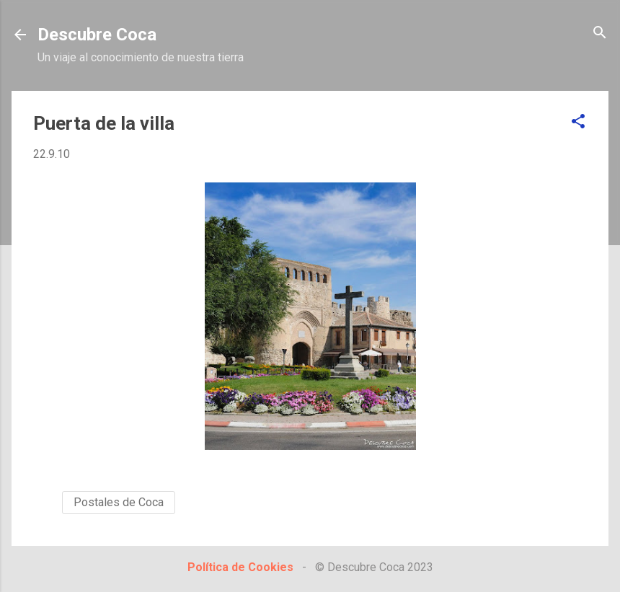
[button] (578, 122)
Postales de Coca (119, 502)
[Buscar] (599, 33)
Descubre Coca (96, 35)
